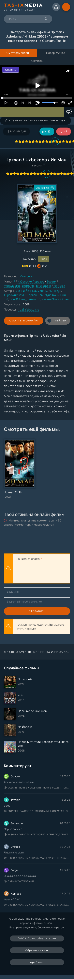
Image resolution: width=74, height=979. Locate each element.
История (28, 285)
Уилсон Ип (27, 276)
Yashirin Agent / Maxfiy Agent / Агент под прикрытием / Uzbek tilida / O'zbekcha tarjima (37, 834)
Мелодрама (12, 285)
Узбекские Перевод (31, 281)
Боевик (51, 281)
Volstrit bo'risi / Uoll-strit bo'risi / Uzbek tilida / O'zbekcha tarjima (37, 787)
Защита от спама (28, 559)
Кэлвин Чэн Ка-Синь (55, 299)
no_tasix (59, 285)
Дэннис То (33, 299)
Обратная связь (37, 950)
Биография (43, 285)
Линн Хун (55, 291)
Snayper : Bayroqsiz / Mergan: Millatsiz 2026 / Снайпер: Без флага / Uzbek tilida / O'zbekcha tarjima (37, 811)
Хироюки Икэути (15, 295)
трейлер (56, 321)
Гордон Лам (35, 295)
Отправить (37, 611)
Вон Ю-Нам (17, 299)
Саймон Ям (39, 291)
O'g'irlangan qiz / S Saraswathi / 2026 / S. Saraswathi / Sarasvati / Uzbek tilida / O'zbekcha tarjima (37, 858)
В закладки (16, 131)
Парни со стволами (19, 881)
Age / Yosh (37, 962)
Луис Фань (52, 295)
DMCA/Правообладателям (37, 938)
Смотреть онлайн (23, 320)
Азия (26, 251)
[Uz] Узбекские (28, 309)
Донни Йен (23, 291)
